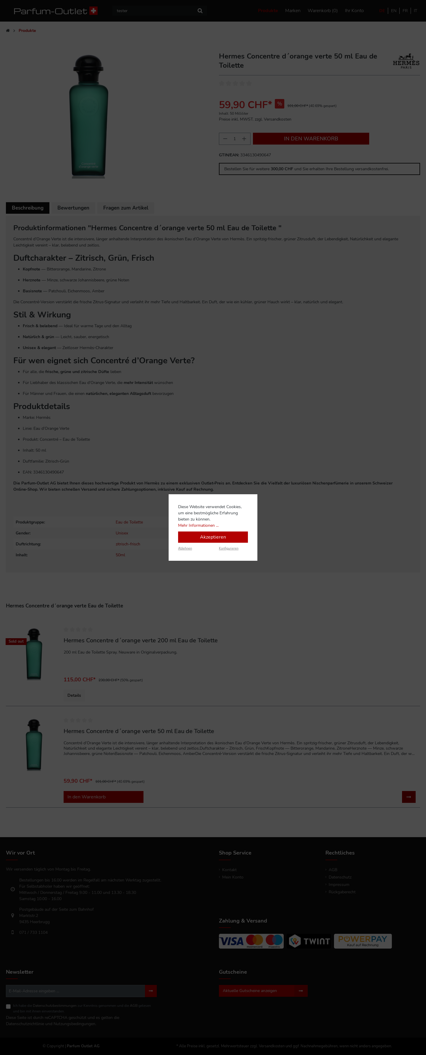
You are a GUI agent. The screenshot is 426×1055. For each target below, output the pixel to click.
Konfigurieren (228, 548)
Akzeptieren (213, 537)
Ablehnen (185, 548)
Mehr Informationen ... (198, 525)
